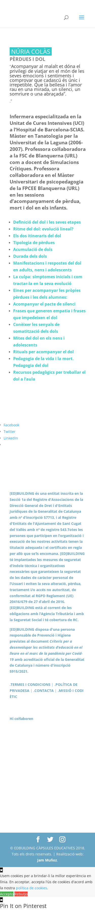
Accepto (6, 894)
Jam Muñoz (47, 860)
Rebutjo (21, 894)
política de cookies (31, 887)
